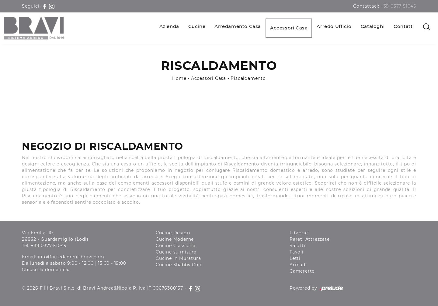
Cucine (197, 26)
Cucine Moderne (175, 239)
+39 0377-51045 (398, 6)
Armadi (298, 264)
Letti (295, 258)
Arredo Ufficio (334, 26)
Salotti (297, 245)
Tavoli (297, 252)
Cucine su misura (176, 252)
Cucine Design (173, 233)
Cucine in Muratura (178, 258)
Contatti (404, 26)
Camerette (302, 271)
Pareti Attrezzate (310, 239)
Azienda (169, 26)
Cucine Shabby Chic (179, 264)
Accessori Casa (289, 28)
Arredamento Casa (237, 26)
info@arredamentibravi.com (71, 257)
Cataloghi (372, 26)
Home (179, 78)
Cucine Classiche (175, 245)
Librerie (299, 233)
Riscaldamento (248, 78)
